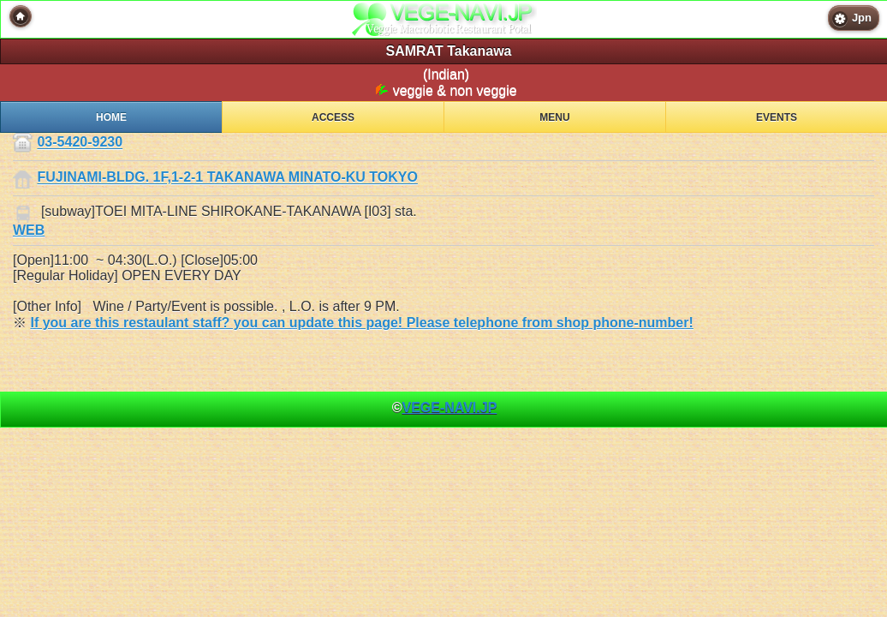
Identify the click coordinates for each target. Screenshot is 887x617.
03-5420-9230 (79, 142)
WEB (29, 230)
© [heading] (444, 407)
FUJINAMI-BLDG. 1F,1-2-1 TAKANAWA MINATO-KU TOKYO (227, 178)
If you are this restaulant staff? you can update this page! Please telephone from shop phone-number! (361, 322)
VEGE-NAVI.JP (449, 407)
